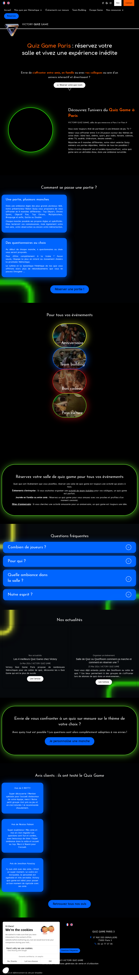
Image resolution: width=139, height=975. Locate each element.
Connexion (131, 972)
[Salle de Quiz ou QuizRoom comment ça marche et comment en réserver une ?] (104, 638)
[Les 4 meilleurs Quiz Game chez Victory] (35, 638)
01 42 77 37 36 (105, 944)
